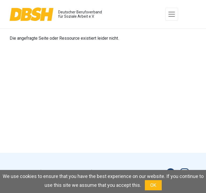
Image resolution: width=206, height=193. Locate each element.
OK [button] (153, 185)
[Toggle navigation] (171, 14)
